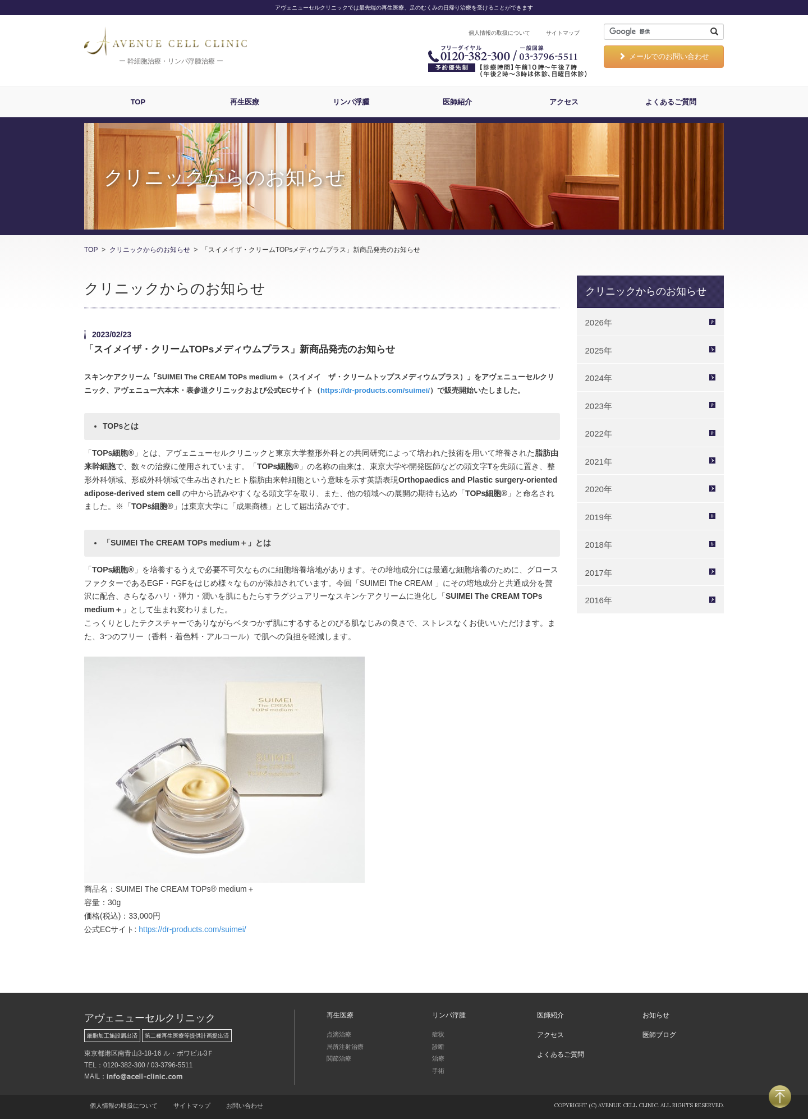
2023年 (598, 406)
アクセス (564, 102)
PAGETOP (780, 1096)
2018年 (598, 544)
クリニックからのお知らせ (149, 250)
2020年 (598, 489)
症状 (438, 1034)
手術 (438, 1070)
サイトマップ (563, 33)
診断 (438, 1046)
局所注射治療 (345, 1046)
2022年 (598, 433)
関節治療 (339, 1058)
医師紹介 (457, 102)
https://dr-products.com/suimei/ (375, 390)
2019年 (598, 517)
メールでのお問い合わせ (663, 56)
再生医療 (244, 102)
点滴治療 (339, 1034)
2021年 (598, 461)
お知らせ (655, 1015)
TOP (138, 102)
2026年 (598, 322)
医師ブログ (659, 1035)
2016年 (598, 600)
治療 (438, 1058)
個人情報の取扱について (499, 33)
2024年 (598, 378)
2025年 (598, 350)
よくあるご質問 (670, 102)
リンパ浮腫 (351, 102)
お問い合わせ (244, 1105)
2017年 (598, 572)
